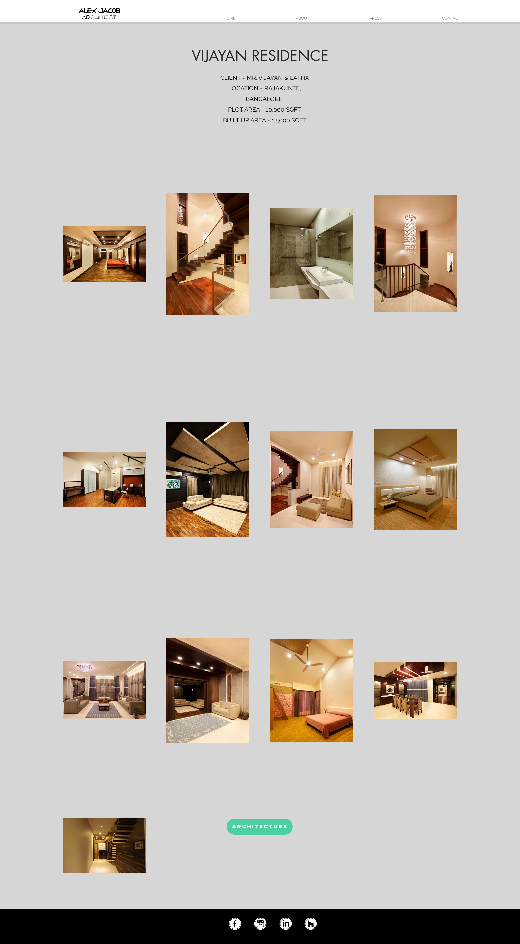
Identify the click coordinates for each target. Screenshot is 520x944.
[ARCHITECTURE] (260, 827)
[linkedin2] (285, 924)
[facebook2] (235, 924)
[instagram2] (260, 924)
